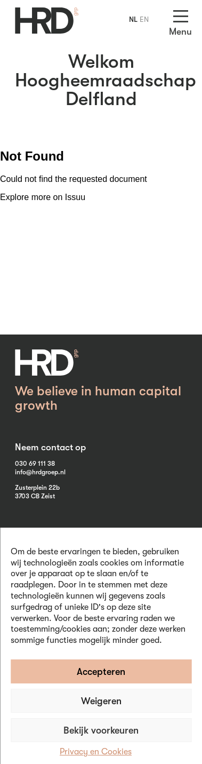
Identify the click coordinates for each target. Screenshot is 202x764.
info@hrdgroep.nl (40, 472)
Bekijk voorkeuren (101, 730)
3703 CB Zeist (35, 496)
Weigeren (101, 701)
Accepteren (101, 671)
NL (133, 19)
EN (144, 19)
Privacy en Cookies (96, 752)
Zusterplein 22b (37, 487)
